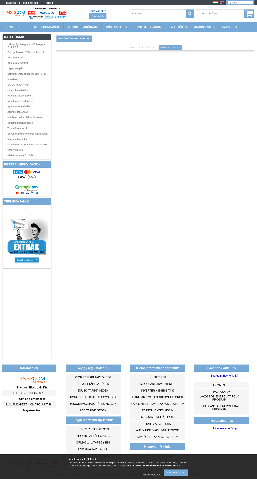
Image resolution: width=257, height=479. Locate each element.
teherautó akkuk (157, 423)
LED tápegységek (93, 410)
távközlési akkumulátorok (158, 437)
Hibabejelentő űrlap (225, 428)
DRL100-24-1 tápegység (93, 442)
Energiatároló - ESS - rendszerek (25, 52)
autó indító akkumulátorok (157, 430)
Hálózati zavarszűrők (19, 95)
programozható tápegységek (93, 403)
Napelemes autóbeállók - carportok (27, 144)
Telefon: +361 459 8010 (29, 393)
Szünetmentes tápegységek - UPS (26, 74)
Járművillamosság (17, 112)
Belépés (11, 3)
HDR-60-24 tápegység (93, 429)
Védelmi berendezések (20, 122)
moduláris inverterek (157, 384)
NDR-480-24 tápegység (93, 435)
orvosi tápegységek (93, 384)
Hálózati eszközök (17, 90)
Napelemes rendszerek (20, 101)
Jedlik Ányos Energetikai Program (219, 408)
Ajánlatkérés (98, 16)
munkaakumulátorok (157, 417)
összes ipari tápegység (93, 377)
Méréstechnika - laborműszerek (25, 117)
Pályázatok (221, 391)
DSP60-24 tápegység (93, 449)
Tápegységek (15, 68)
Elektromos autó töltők (20, 155)
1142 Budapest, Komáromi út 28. (29, 404)
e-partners (221, 385)
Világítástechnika (17, 139)
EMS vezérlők (15, 150)
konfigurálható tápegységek (93, 397)
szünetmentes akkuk (157, 410)
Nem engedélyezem (152, 474)
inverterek (157, 377)
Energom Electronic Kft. (225, 375)
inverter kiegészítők (157, 390)
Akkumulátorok (16, 57)
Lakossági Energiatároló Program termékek (26, 45)
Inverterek (13, 79)
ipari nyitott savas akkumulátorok (158, 403)
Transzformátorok (17, 128)
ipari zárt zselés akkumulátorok (157, 397)
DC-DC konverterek (18, 84)
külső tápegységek (93, 390)
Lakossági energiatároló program (219, 398)
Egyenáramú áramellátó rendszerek (27, 133)
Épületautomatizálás (18, 106)
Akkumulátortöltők (18, 63)
